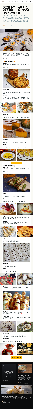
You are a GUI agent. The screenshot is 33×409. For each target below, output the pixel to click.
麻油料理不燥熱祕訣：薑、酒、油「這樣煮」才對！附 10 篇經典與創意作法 (8, 371)
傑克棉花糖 (5, 238)
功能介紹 (10, 1)
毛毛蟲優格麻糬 (6, 316)
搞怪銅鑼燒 (5, 221)
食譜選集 (25, 1)
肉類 (19, 1)
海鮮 (15, 1)
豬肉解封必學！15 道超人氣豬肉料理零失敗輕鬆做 (8, 367)
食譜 (3, 5)
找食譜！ (7, 1)
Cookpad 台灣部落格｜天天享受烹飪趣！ (7, 405)
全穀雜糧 (22, 1)
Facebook (30, 405)
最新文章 (27, 405)
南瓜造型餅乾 (5, 139)
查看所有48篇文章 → (6, 380)
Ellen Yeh (20, 382)
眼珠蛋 (4, 198)
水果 (17, 1)
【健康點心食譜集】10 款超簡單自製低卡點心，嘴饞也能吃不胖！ (8, 376)
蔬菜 (12, 1)
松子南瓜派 (5, 63)
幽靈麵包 (4, 268)
